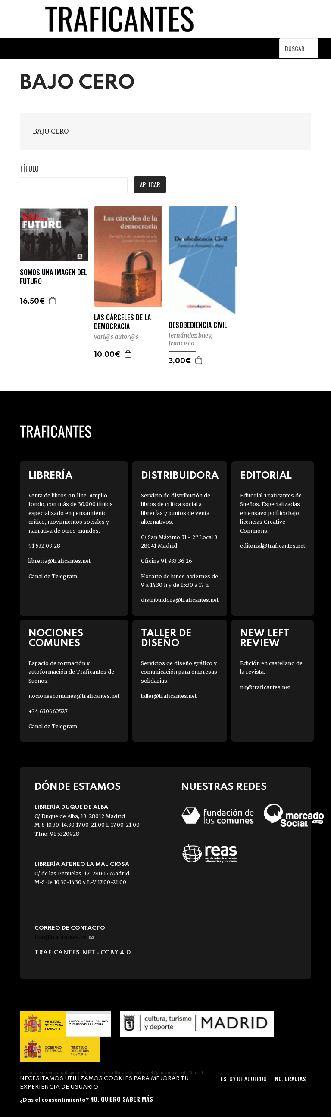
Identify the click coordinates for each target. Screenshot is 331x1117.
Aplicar (150, 184)
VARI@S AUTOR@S (116, 337)
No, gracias (290, 1078)
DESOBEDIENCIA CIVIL (198, 325)
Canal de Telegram (52, 576)
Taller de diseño (166, 638)
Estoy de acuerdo (244, 1078)
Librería (50, 476)
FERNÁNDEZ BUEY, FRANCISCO (190, 339)
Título (29, 168)
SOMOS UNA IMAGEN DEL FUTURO (53, 277)
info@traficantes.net (64, 937)
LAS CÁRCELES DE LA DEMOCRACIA (122, 322)
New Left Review (264, 638)
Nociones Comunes (55, 638)
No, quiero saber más (121, 1098)
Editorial (266, 476)
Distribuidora (180, 476)
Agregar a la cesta (53, 300)
